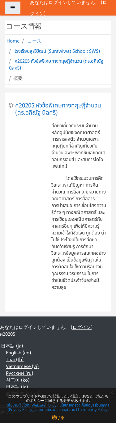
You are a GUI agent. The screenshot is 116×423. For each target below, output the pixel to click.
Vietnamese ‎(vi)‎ (22, 366)
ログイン (81, 327)
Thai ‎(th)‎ (15, 359)
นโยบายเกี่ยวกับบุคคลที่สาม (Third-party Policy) (72, 409)
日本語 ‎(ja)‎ (12, 346)
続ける (58, 417)
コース (34, 41)
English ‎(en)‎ (18, 352)
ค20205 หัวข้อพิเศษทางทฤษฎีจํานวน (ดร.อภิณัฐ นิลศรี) (58, 109)
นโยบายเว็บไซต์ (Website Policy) (32, 405)
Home (12, 41)
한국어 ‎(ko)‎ (17, 380)
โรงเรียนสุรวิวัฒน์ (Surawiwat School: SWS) (57, 51)
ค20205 (7, 334)
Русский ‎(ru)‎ (19, 373)
